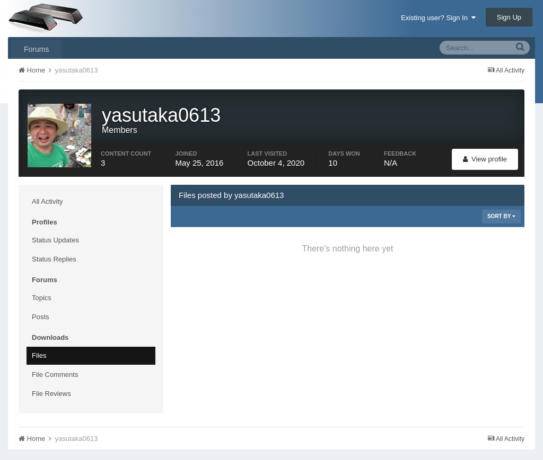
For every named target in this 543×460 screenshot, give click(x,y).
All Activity (47, 201)
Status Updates (55, 240)
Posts (40, 317)
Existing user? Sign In (438, 18)
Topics (41, 298)
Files (39, 355)
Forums (36, 49)
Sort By (501, 216)
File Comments (55, 374)
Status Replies (54, 259)
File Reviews (51, 394)
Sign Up (509, 17)
